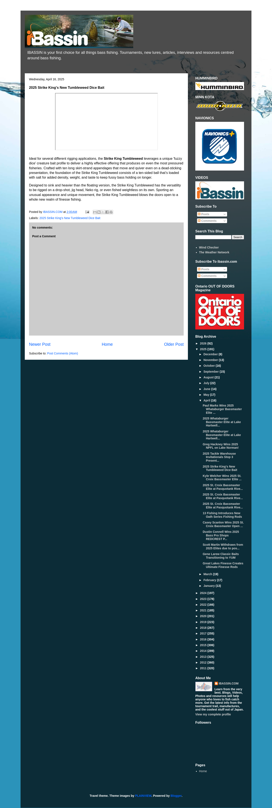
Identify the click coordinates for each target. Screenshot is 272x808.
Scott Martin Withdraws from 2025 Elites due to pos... (223, 546)
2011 (203, 668)
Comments (207, 220)
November (211, 360)
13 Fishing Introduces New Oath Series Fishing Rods (222, 514)
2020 (203, 616)
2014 (203, 651)
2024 (203, 593)
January (209, 585)
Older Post (174, 344)
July (206, 383)
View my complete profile (213, 714)
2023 (203, 599)
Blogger (176, 795)
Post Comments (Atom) (62, 353)
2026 (203, 343)
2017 (203, 633)
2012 (203, 662)
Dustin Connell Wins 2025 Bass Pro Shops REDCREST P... (221, 535)
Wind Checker (209, 247)
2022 (203, 604)
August (208, 377)
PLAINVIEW (143, 795)
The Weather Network (214, 252)
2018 (203, 627)
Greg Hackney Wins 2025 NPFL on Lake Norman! (221, 446)
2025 (203, 349)
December (211, 354)
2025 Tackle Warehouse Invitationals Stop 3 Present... (219, 457)
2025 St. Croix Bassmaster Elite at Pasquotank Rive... (223, 486)
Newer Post (39, 344)
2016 (203, 639)
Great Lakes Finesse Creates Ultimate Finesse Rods (223, 565)
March (208, 574)
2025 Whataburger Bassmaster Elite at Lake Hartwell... (222, 422)
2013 (203, 656)
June (207, 389)
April (207, 400)
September (211, 371)
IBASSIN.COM (53, 212)
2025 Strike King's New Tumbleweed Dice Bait (69, 218)
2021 (203, 610)
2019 (203, 622)
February (210, 580)
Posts (203, 214)
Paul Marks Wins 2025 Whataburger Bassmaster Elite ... (222, 409)
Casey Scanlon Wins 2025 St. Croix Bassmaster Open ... (223, 524)
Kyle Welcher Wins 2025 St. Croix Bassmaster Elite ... (222, 477)
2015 (203, 645)
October (209, 365)
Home (107, 344)
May (206, 394)
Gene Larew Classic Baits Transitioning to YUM (221, 555)
